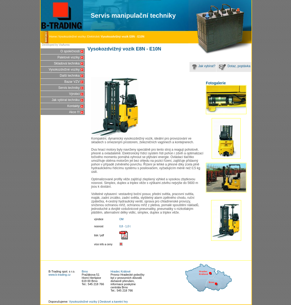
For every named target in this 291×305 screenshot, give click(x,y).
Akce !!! (74, 112)
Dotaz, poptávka (233, 66)
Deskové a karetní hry (114, 301)
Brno (85, 271)
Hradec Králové (121, 271)
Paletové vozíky (68, 57)
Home (53, 36)
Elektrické (93, 36)
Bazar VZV (72, 82)
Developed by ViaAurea (56, 44)
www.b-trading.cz (59, 274)
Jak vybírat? (202, 66)
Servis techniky (69, 88)
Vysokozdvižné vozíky (72, 36)
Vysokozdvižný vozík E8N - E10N (122, 36)
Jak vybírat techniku (66, 100)
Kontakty (73, 106)
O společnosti (70, 51)
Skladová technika (67, 63)
